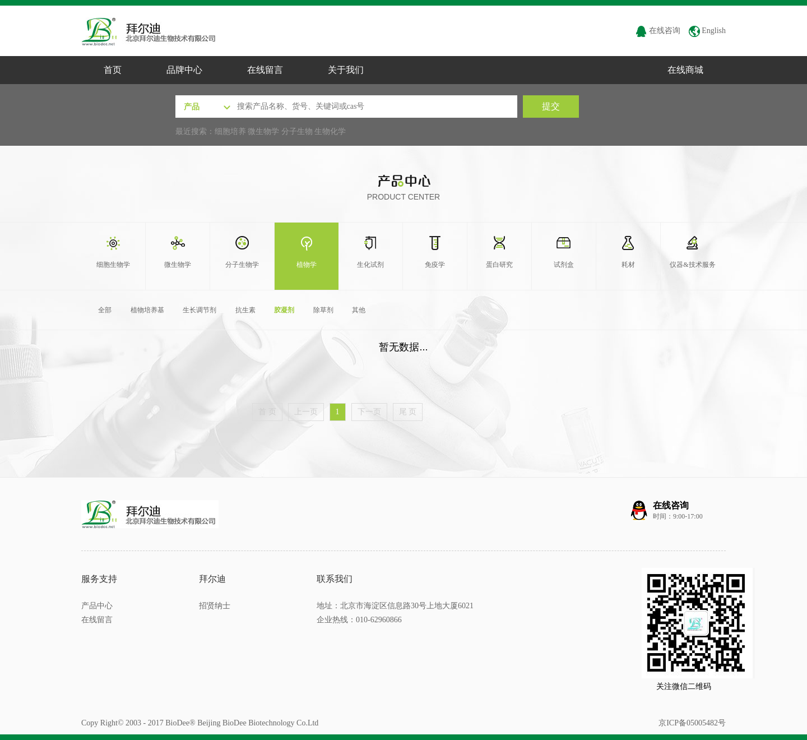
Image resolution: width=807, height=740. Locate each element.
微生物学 (263, 131)
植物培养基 (147, 310)
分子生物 (297, 131)
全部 (105, 310)
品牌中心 (184, 70)
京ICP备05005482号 (692, 723)
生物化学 (330, 131)
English (707, 30)
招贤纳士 (214, 606)
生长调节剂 (199, 310)
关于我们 (346, 70)
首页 (113, 70)
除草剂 (323, 310)
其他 (358, 310)
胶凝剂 (284, 310)
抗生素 (245, 310)
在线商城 (685, 70)
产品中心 (97, 606)
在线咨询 (658, 30)
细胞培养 (230, 131)
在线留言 (265, 70)
